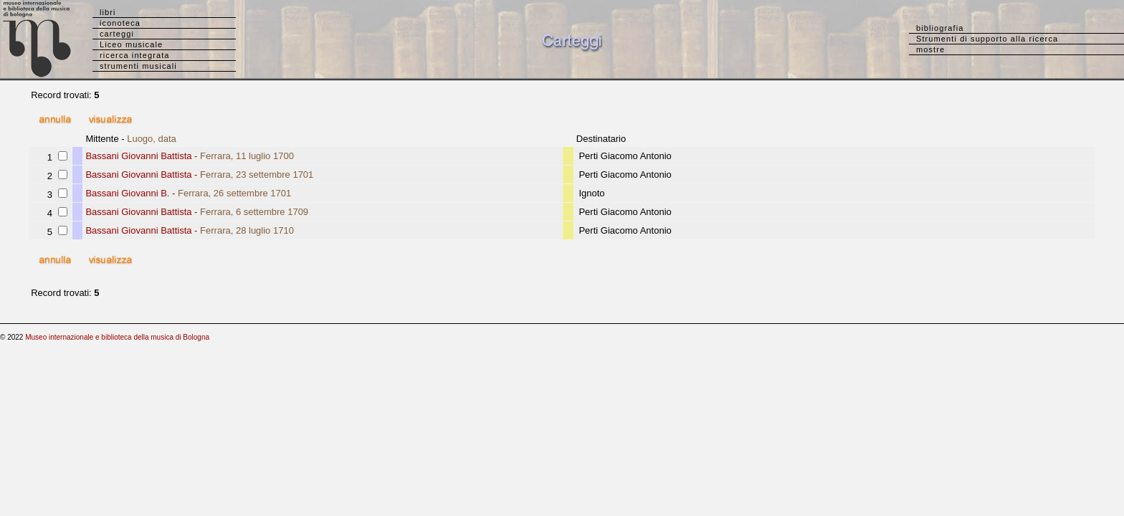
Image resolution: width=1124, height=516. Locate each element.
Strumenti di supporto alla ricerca (987, 38)
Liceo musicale (131, 44)
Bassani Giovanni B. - (188, 193)
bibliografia (939, 28)
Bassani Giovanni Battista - (189, 155)
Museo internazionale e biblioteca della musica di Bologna (117, 337)
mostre (930, 49)
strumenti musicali (138, 66)
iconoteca (120, 23)
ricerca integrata (135, 55)
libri (108, 12)
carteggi (117, 33)
